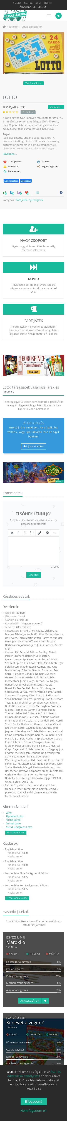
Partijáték (21, 200)
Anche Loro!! (13, 793)
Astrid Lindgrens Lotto (18, 800)
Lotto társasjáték (32, 26)
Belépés (42, 6)
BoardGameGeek (32, 3)
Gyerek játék (35, 200)
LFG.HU (48, 3)
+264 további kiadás (17, 871)
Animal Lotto (13, 796)
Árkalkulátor (27, 6)
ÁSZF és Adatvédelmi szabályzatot (34, 1074)
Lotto (8, 785)
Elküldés (34, 548)
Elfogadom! (33, 1101)
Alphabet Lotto (14, 789)
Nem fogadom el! (33, 1110)
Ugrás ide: (56, 106)
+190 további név (15, 805)
